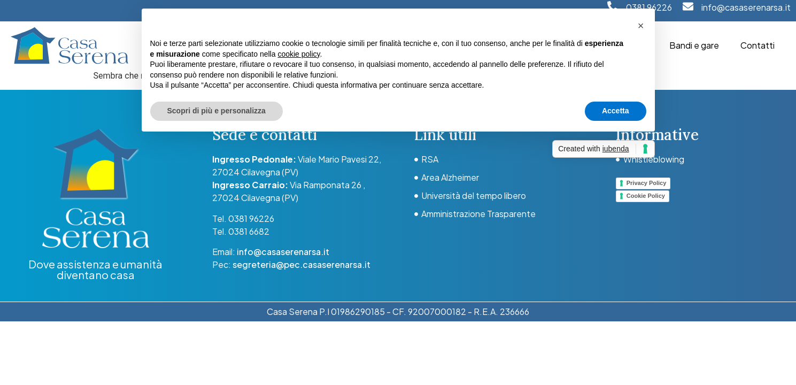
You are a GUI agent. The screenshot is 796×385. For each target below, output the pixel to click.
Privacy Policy (647, 183)
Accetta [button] (615, 110)
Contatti (757, 45)
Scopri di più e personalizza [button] (216, 110)
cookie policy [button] (298, 54)
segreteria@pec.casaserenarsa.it (301, 264)
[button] (641, 25)
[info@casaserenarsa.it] (688, 6)
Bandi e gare (694, 45)
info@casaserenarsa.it (746, 7)
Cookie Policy (646, 195)
